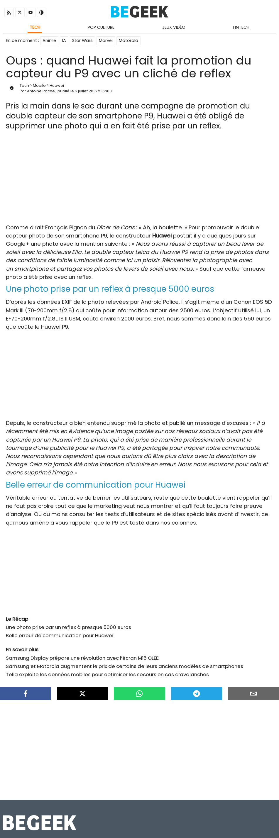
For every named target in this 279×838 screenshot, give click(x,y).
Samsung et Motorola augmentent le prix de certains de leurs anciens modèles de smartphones (124, 666)
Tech (35, 27)
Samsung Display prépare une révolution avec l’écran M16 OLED (83, 657)
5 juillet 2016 (86, 91)
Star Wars (82, 40)
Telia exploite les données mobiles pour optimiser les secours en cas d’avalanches (107, 674)
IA (64, 40)
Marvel (106, 40)
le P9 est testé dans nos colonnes (151, 522)
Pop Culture (101, 27)
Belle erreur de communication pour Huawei (59, 635)
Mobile (39, 85)
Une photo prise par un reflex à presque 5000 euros (68, 627)
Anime (49, 40)
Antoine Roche (41, 91)
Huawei (57, 85)
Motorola (128, 40)
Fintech (241, 27)
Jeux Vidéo (173, 27)
